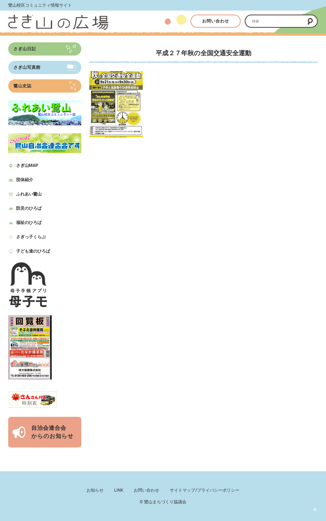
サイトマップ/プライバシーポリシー (204, 490)
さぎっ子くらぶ (31, 236)
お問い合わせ (215, 21)
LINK (118, 490)
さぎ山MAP (27, 165)
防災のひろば (29, 208)
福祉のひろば (29, 222)
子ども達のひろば (33, 251)
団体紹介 (24, 179)
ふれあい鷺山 (29, 193)
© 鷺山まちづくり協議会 (163, 501)
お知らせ (95, 490)
